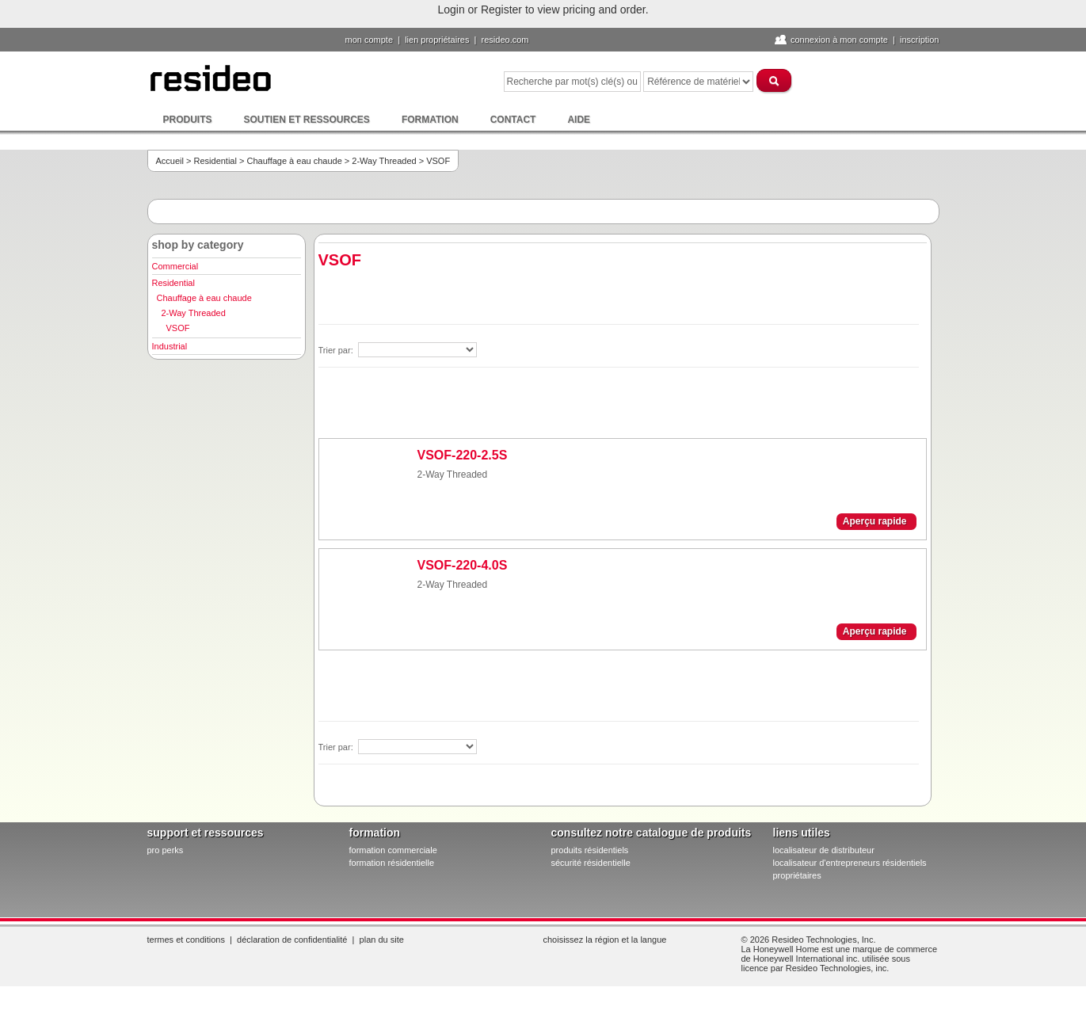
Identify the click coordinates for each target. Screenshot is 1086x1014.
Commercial (175, 266)
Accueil (170, 161)
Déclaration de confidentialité (292, 939)
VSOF (178, 328)
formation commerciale (393, 850)
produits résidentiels (590, 850)
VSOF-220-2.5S (462, 455)
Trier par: (337, 350)
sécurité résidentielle (591, 862)
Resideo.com (505, 39)
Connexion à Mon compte (839, 39)
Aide (578, 119)
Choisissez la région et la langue (605, 939)
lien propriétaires (437, 39)
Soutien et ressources (307, 119)
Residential (215, 161)
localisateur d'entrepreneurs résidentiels (850, 862)
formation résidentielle (392, 862)
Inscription (919, 39)
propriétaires (797, 875)
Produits (187, 119)
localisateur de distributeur (824, 850)
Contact (513, 119)
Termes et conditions (186, 939)
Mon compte (369, 39)
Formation (430, 119)
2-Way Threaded (384, 161)
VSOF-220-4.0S (462, 565)
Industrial (170, 346)
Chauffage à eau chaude (293, 161)
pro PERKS (165, 850)
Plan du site (382, 939)
